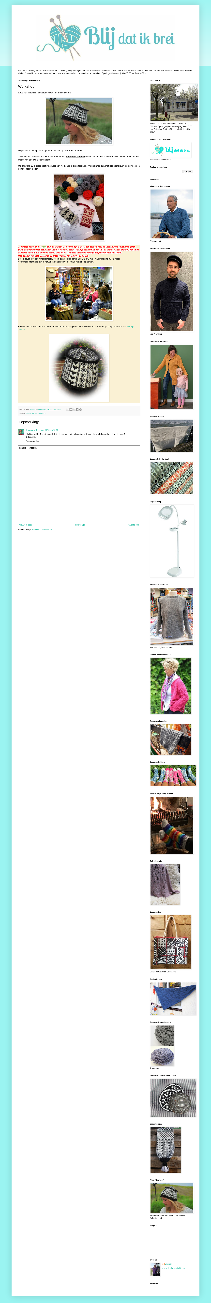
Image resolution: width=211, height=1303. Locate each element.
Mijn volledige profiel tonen (173, 1268)
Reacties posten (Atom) (42, 529)
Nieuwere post (25, 525)
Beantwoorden (32, 441)
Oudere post (133, 525)
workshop (42, 413)
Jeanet (168, 1264)
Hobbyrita (30, 430)
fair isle (34, 413)
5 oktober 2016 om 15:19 (47, 430)
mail (44, 247)
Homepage (80, 525)
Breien (28, 413)
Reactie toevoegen (28, 448)
